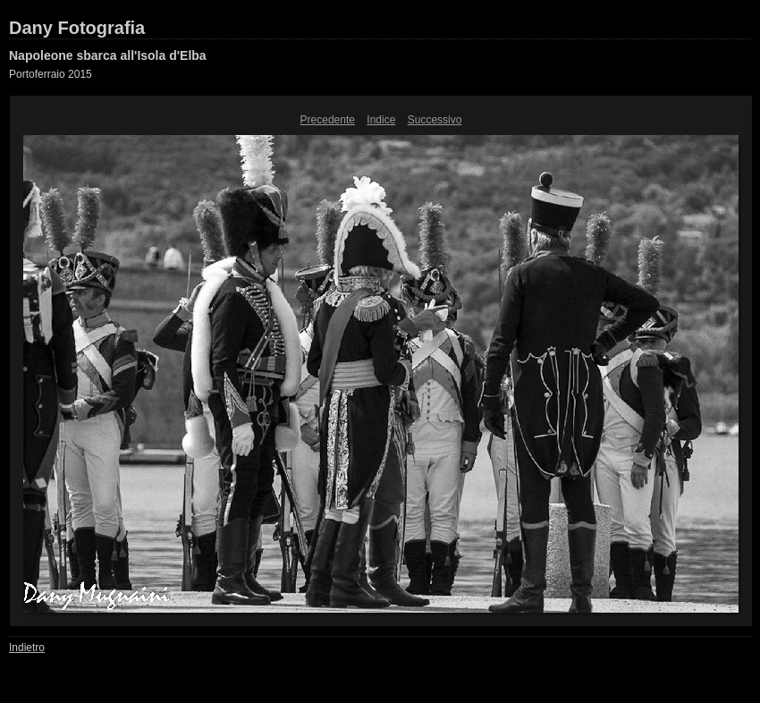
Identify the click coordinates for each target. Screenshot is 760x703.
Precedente (327, 120)
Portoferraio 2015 (50, 74)
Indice (381, 120)
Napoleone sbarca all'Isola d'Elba (108, 55)
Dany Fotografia (77, 28)
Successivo (435, 120)
